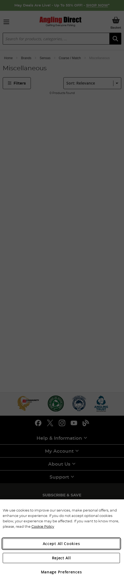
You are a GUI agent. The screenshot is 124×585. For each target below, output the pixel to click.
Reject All (61, 557)
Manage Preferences (61, 571)
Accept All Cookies (61, 543)
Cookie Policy (42, 526)
